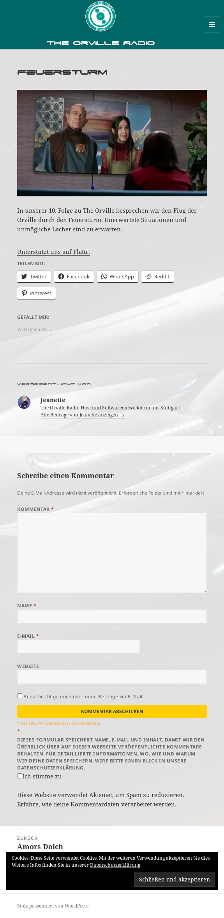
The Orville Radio (100, 43)
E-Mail (28, 636)
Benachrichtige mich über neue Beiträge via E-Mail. (83, 696)
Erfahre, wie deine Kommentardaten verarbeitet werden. (96, 804)
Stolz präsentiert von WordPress (52, 905)
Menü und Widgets (212, 32)
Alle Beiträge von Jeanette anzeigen (80, 414)
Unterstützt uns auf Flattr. (53, 251)
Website (28, 666)
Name (26, 605)
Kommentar (35, 509)
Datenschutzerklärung (115, 865)
